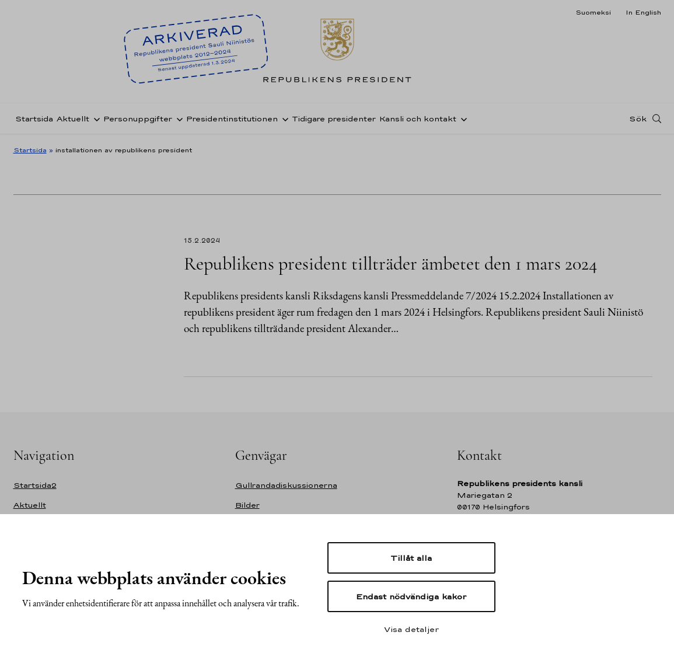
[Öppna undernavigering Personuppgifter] (177, 118)
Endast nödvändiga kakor (411, 596)
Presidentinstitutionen (232, 119)
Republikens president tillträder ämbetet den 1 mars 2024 (390, 263)
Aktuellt (73, 119)
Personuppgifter (137, 119)
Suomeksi (593, 12)
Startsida (34, 119)
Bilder (247, 505)
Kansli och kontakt (417, 119)
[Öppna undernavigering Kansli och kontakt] (461, 118)
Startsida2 (35, 485)
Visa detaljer (411, 629)
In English (643, 12)
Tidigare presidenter (334, 119)
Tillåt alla (411, 558)
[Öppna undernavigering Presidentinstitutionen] (283, 118)
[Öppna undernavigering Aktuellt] (94, 118)
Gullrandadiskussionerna (286, 485)
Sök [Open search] (638, 118)
